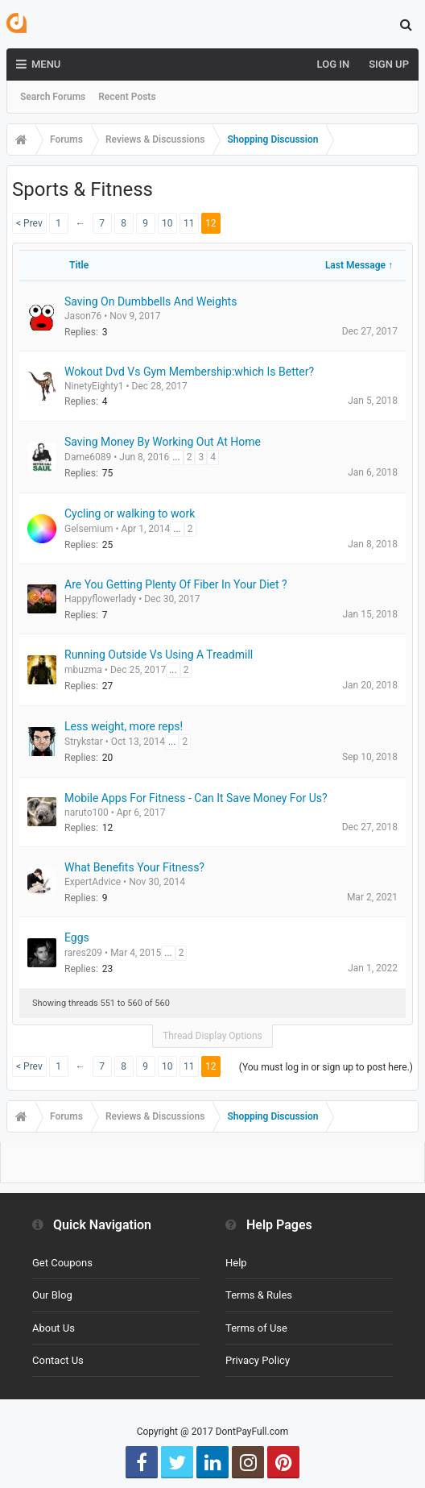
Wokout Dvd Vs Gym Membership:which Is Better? (189, 371)
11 (189, 223)
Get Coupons (62, 1263)
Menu (38, 64)
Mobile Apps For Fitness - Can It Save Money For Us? (196, 798)
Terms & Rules (258, 1295)
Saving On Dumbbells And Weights (150, 301)
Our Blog (52, 1295)
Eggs (76, 937)
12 (211, 223)
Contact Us (58, 1360)
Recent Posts (126, 96)
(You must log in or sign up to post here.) (326, 1067)
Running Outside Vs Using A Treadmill (158, 654)
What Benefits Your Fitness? (134, 867)
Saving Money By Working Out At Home (162, 441)
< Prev (29, 223)
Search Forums (52, 96)
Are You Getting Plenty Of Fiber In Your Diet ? (175, 584)
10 (167, 223)
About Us (53, 1328)
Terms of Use (256, 1328)
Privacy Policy (257, 1360)
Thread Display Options (212, 1035)
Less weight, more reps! (123, 726)
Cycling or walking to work (129, 513)
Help (236, 1263)
